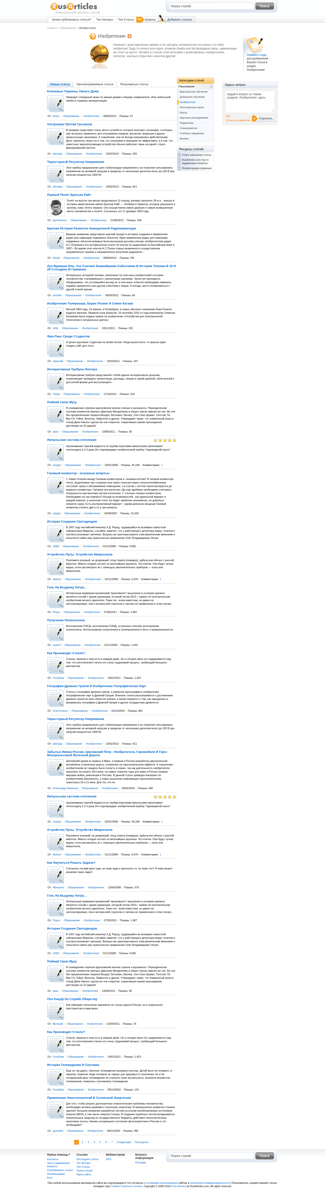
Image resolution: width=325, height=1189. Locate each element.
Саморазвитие (188, 128)
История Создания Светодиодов (72, 521)
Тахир (56, 394)
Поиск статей (85, 1170)
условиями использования (162, 1182)
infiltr (55, 328)
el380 (56, 546)
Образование (68, 28)
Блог (50, 1177)
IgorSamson (60, 220)
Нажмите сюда (256, 55)
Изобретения (91, 116)
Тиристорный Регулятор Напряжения (75, 162)
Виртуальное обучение (194, 91)
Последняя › (142, 1142)
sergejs (57, 465)
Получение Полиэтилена (66, 620)
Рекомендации (56, 1173)
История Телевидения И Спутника (73, 1065)
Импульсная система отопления (72, 440)
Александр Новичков (65, 788)
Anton (56, 116)
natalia (56, 513)
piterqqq (57, 153)
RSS (108, 1159)
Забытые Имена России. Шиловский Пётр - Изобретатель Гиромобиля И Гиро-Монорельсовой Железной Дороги (107, 753)
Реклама (140, 1162)
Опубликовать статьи (60, 1170)
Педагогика (187, 122)
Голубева (58, 677)
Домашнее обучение (192, 96)
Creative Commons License (126, 1186)
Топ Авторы (104, 19)
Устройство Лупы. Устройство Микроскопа (80, 554)
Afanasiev (58, 887)
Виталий (58, 1023)
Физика (184, 138)
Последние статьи (88, 1159)
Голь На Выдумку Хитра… (67, 587)
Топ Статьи (126, 19)
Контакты (53, 1159)
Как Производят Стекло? (66, 653)
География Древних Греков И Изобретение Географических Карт (96, 686)
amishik (57, 295)
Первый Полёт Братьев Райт (69, 195)
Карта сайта (84, 1174)
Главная (52, 28)
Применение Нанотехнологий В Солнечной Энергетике (89, 1098)
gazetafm (58, 1130)
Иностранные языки (192, 107)
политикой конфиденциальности (209, 1182)
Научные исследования (194, 117)
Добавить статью (179, 19)
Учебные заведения (192, 133)
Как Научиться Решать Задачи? (71, 862)
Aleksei (57, 579)
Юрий (56, 257)
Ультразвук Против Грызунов (69, 124)
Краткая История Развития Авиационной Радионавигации (91, 228)
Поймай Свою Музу (62, 402)
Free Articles (179, 1186)
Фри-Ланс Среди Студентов (68, 336)
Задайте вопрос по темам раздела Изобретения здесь (249, 101)
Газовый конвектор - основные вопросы (78, 473)
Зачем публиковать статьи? (71, 19)
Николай (58, 361)
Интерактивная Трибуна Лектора (72, 369)
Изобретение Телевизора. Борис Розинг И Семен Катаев (90, 303)
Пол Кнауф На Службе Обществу (72, 999)
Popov (56, 612)
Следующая (124, 1142)
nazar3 (57, 645)
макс (55, 431)
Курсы (183, 112)
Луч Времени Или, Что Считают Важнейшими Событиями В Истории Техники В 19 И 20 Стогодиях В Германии (111, 267)
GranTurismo (60, 710)
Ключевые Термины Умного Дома (73, 91)
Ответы (150, 19)
